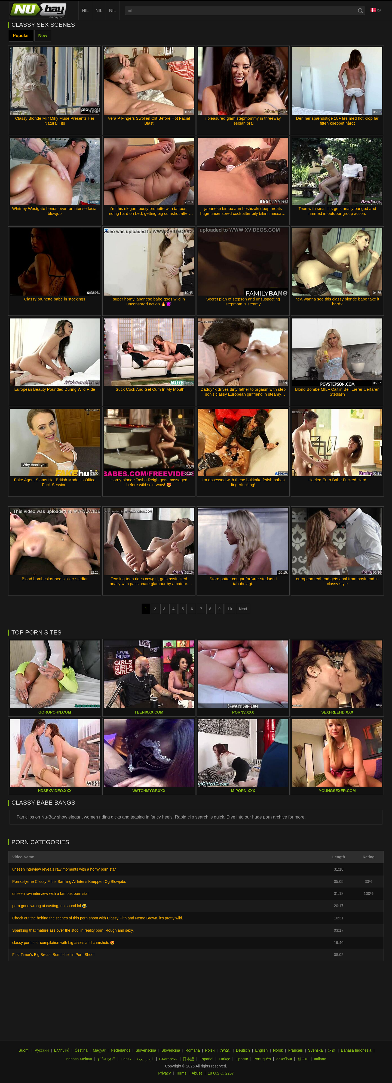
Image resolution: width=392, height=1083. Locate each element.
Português (262, 1059)
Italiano (320, 1059)
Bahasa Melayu (79, 1059)
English (261, 1050)
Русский (42, 1050)
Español (206, 1059)
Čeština (81, 1050)
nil (85, 10)
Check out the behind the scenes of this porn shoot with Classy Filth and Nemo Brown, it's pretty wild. (97, 918)
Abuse (197, 1073)
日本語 (188, 1059)
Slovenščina (146, 1050)
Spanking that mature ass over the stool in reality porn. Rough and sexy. (73, 930)
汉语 (332, 1050)
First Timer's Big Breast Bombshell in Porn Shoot (53, 954)
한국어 (303, 1059)
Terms (181, 1073)
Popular (21, 35)
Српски (241, 1059)
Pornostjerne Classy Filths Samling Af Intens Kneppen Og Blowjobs (69, 881)
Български (168, 1059)
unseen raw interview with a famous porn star (50, 893)
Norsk (278, 1050)
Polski (210, 1050)
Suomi (24, 1050)
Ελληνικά (61, 1050)
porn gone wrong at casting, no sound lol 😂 (49, 906)
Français (295, 1050)
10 (230, 609)
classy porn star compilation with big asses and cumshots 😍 (63, 942)
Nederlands (120, 1050)
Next (243, 609)
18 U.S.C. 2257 (221, 1073)
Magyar (99, 1050)
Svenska (315, 1050)
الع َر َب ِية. (145, 1059)
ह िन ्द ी (106, 1059)
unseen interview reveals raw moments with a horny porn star (64, 869)
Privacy (164, 1073)
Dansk (126, 1059)
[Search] (360, 10)
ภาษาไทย (284, 1059)
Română (192, 1050)
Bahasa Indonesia (356, 1050)
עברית (225, 1050)
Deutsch (243, 1050)
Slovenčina (170, 1050)
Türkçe (224, 1059)
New (42, 35)
